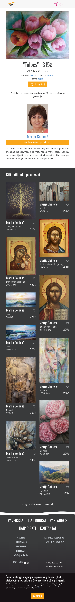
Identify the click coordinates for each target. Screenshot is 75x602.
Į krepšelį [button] (37, 84)
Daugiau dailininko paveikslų (37, 504)
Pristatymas (21, 542)
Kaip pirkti (27, 528)
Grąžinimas (21, 546)
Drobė (50, 75)
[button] (46, 71)
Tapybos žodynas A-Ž (54, 542)
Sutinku (37, 595)
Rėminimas (21, 550)
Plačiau (40, 588)
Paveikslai (16, 520)
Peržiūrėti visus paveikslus (37, 142)
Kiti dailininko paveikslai (23, 174)
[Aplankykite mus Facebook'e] (25, 562)
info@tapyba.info (54, 566)
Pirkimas (21, 537)
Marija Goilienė (37, 136)
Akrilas (33, 75)
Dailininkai (37, 520)
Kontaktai (48, 528)
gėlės (40, 79)
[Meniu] (67, 4)
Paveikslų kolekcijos (54, 537)
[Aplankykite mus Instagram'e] (28, 562)
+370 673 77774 (54, 562)
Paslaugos (58, 520)
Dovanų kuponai (21, 555)
